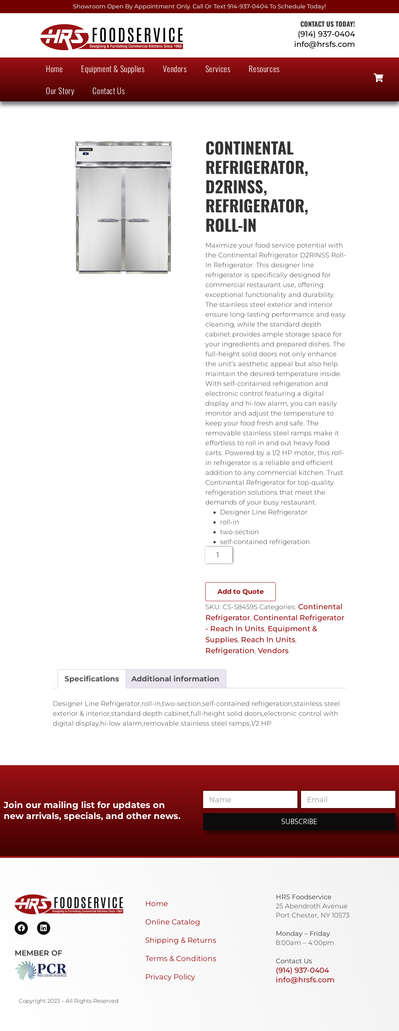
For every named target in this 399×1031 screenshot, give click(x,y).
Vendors (175, 68)
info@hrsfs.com (324, 44)
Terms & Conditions (180, 958)
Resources (264, 68)
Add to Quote (240, 592)
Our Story (60, 90)
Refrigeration (230, 650)
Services (218, 68)
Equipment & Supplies (112, 68)
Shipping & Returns (180, 940)
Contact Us (108, 90)
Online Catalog (172, 922)
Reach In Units (268, 639)
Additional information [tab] (175, 678)
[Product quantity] (218, 555)
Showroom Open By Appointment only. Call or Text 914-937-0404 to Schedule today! (199, 6)
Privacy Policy (170, 976)
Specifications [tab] (92, 678)
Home (54, 68)
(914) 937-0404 (326, 33)
